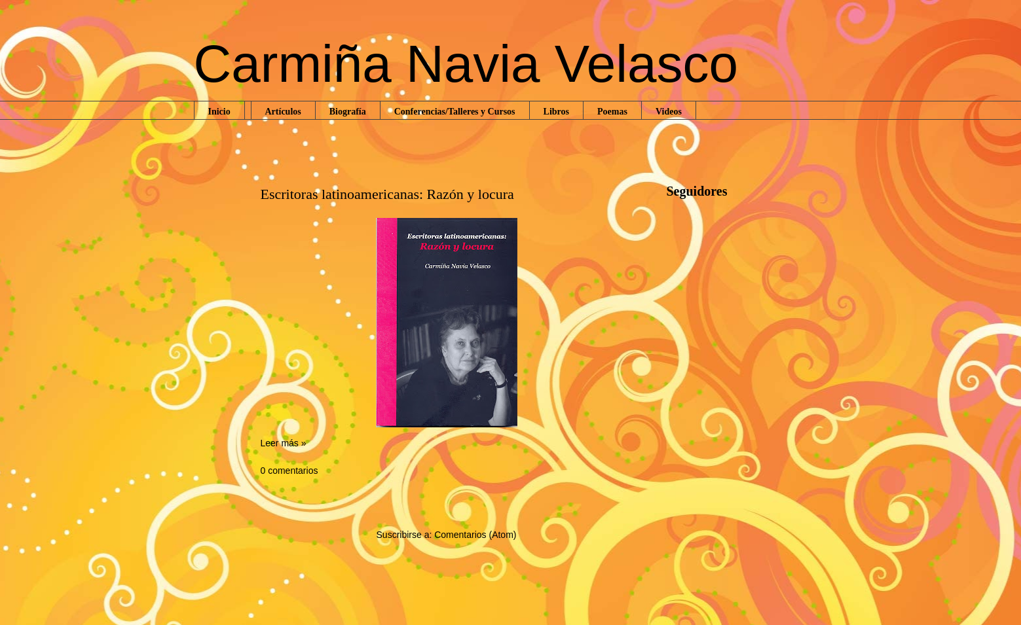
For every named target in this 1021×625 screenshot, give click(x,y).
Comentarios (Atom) (475, 534)
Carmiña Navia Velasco (466, 64)
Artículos (283, 111)
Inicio (219, 111)
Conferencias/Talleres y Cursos (454, 111)
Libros (556, 111)
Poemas (612, 111)
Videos (669, 111)
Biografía (347, 111)
